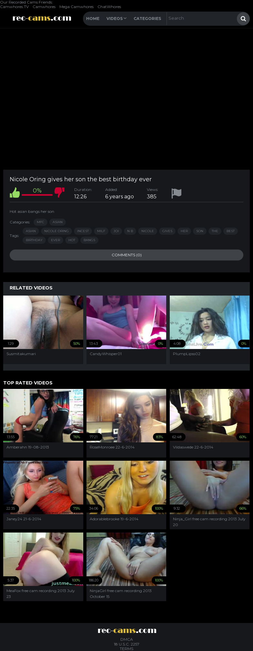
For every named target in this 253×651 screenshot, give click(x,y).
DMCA (126, 639)
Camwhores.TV (14, 6)
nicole (147, 231)
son (199, 231)
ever (55, 240)
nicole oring (56, 231)
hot (71, 240)
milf (101, 231)
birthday (34, 240)
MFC (40, 222)
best (231, 231)
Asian (58, 222)
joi (116, 231)
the (215, 231)
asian (31, 231)
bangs (89, 240)
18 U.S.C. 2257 (126, 644)
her (184, 231)
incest (83, 231)
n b (130, 231)
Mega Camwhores (76, 6)
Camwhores (44, 6)
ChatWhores (109, 6)
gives (167, 231)
